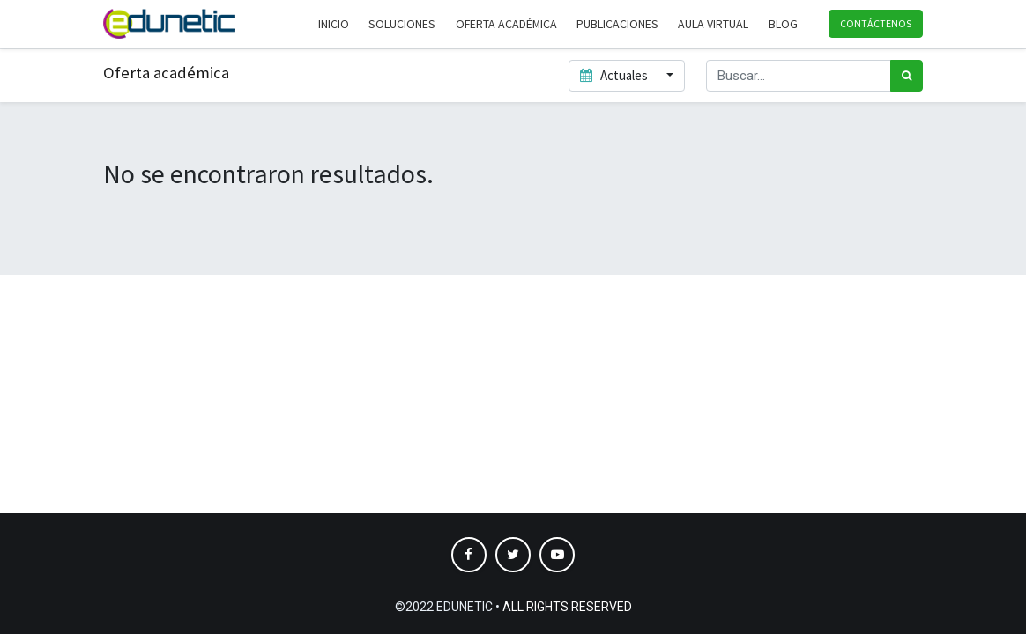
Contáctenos (875, 23)
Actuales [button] (615, 75)
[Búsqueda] (906, 76)
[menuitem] (334, 24)
